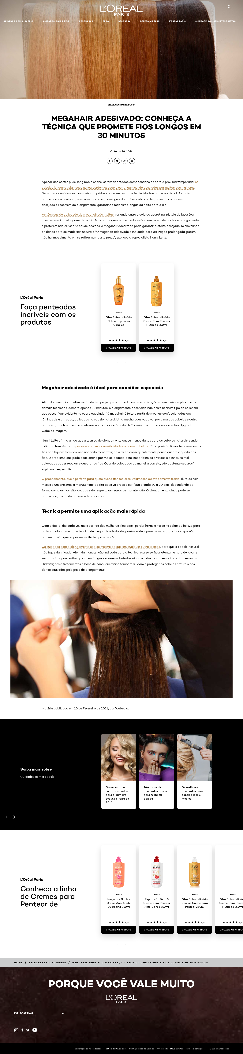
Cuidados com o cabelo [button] (18, 21)
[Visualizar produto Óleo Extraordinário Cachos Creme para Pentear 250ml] (194, 930)
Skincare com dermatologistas (215, 21)
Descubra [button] (124, 21)
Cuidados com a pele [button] (56, 21)
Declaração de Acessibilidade (89, 1049)
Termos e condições (195, 1049)
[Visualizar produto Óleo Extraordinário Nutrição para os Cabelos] (118, 348)
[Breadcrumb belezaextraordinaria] (47, 962)
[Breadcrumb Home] (18, 962)
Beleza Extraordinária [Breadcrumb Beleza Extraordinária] (121, 104)
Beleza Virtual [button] (150, 21)
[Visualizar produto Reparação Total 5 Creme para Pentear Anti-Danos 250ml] (156, 930)
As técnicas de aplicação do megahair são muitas (78, 214)
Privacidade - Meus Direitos (170, 1049)
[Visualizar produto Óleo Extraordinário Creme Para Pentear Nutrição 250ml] (156, 348)
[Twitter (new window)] (27, 1030)
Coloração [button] (86, 21)
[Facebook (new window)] (22, 1030)
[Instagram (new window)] (16, 1030)
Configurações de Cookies (141, 1049)
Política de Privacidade (116, 1049)
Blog (106, 21)
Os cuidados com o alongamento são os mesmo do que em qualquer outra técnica (101, 547)
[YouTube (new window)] (34, 1030)
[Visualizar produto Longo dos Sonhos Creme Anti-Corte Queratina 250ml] (118, 930)
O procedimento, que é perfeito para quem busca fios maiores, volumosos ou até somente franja (111, 479)
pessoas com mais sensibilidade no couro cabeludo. (112, 446)
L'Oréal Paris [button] (177, 21)
